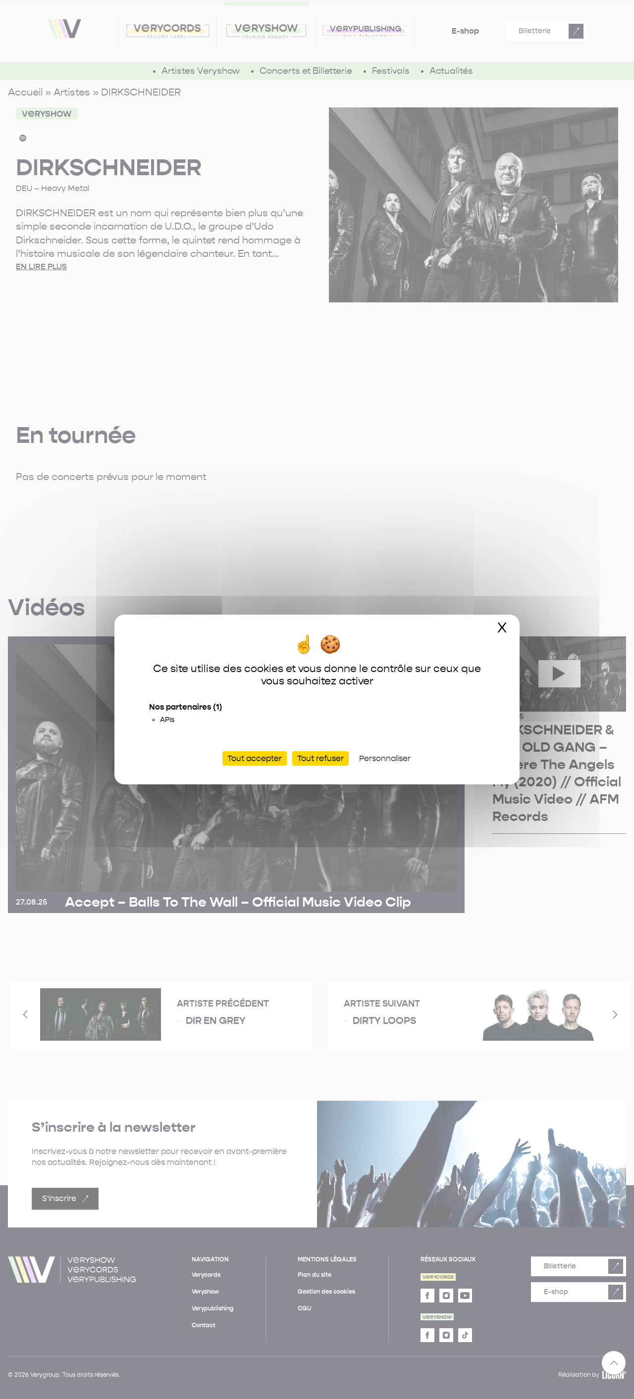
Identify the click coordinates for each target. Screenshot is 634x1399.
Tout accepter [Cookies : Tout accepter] (254, 758)
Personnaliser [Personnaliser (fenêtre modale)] (385, 758)
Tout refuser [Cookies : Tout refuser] (320, 758)
